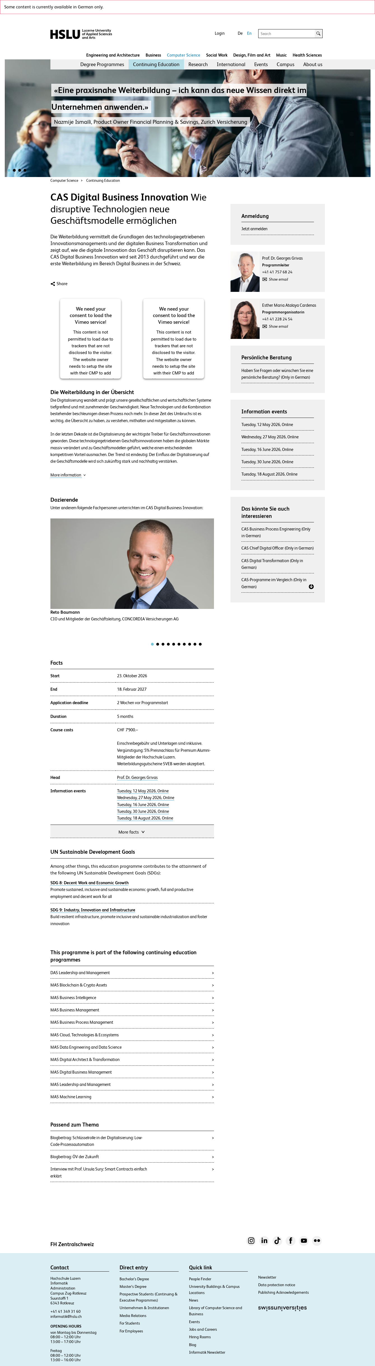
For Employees (131, 1331)
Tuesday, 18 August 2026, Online (145, 818)
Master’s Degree (133, 1286)
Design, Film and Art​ (252, 55)
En (249, 33)
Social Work (216, 55)
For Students (130, 1323)
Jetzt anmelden (254, 228)
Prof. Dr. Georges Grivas (137, 777)
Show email (278, 279)
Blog (192, 1344)
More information (68, 475)
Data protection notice (276, 1285)
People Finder (200, 1279)
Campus (285, 64)
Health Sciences (307, 55)
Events (261, 64)
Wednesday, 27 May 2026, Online (145, 797)
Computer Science (183, 55)
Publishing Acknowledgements (283, 1292)
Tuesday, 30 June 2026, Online (143, 811)
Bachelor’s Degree (134, 1279)
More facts (132, 831)
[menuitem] (102, 64)
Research (198, 64)
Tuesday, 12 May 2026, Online (143, 791)
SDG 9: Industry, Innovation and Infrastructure (92, 909)
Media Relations (133, 1315)
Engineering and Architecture (113, 55)
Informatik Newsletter (207, 1352)
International (231, 64)
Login (220, 33)
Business (153, 55)
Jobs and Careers (203, 1329)
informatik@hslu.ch (66, 1316)
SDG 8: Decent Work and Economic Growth (89, 882)
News (193, 1300)
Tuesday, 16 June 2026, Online (143, 804)
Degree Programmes (102, 64)
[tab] (152, 644)
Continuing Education (156, 64)
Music (281, 55)
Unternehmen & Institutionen (144, 1308)
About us (312, 64)
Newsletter (267, 1277)
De (240, 33)
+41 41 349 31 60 (65, 1311)
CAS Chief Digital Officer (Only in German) (277, 548)
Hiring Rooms (200, 1337)
